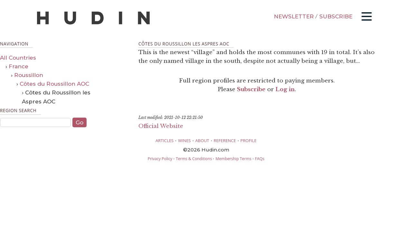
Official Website (160, 126)
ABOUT (202, 140)
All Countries (18, 57)
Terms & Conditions (194, 158)
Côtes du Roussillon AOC (54, 84)
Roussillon (28, 75)
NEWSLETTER (294, 16)
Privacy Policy (160, 158)
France (18, 66)
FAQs (259, 158)
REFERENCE (225, 140)
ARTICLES (164, 140)
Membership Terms (233, 158)
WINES (184, 140)
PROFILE (248, 140)
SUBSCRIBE (335, 16)
